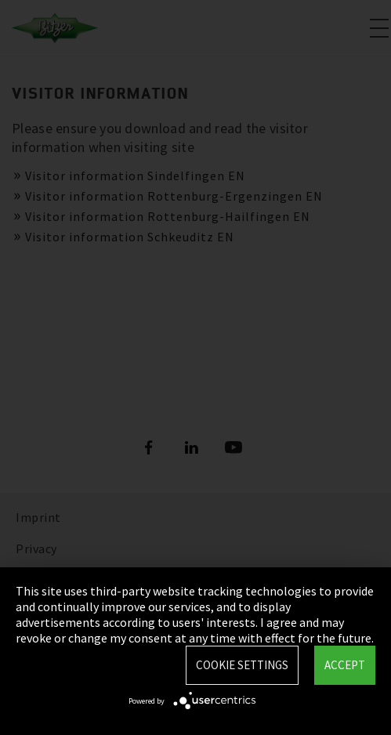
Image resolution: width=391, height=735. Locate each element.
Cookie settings (242, 664)
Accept (344, 664)
